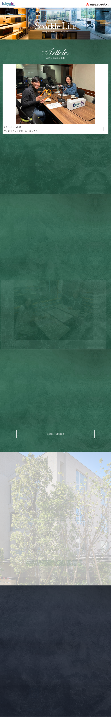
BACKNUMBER (55, 434)
